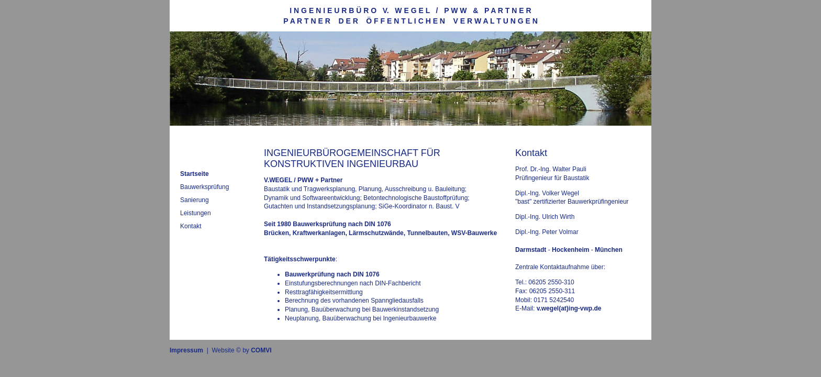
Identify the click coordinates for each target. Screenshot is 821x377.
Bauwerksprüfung (204, 187)
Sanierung (194, 200)
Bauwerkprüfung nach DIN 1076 (332, 274)
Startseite (194, 174)
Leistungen (195, 213)
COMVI (261, 350)
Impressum (186, 350)
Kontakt (191, 226)
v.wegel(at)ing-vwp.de (569, 308)
